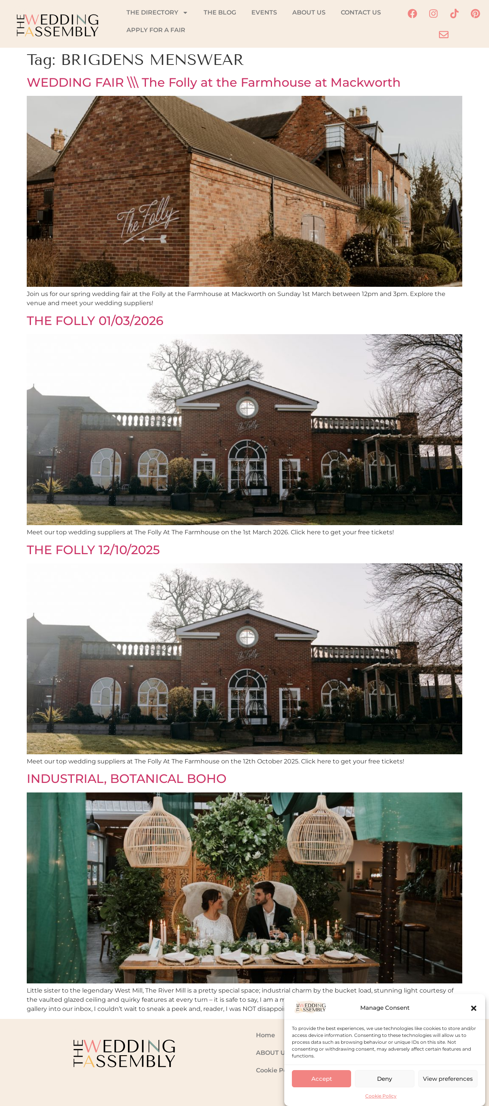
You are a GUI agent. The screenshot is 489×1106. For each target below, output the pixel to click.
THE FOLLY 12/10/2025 (93, 549)
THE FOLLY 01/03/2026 (95, 320)
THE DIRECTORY (157, 12)
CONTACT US (361, 12)
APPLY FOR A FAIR (155, 30)
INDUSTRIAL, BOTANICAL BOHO (127, 778)
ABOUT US (308, 12)
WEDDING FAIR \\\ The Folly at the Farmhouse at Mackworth (214, 82)
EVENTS (264, 12)
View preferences (448, 1086)
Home (265, 1035)
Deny (384, 1086)
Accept (321, 1086)
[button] (474, 1015)
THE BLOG (220, 12)
